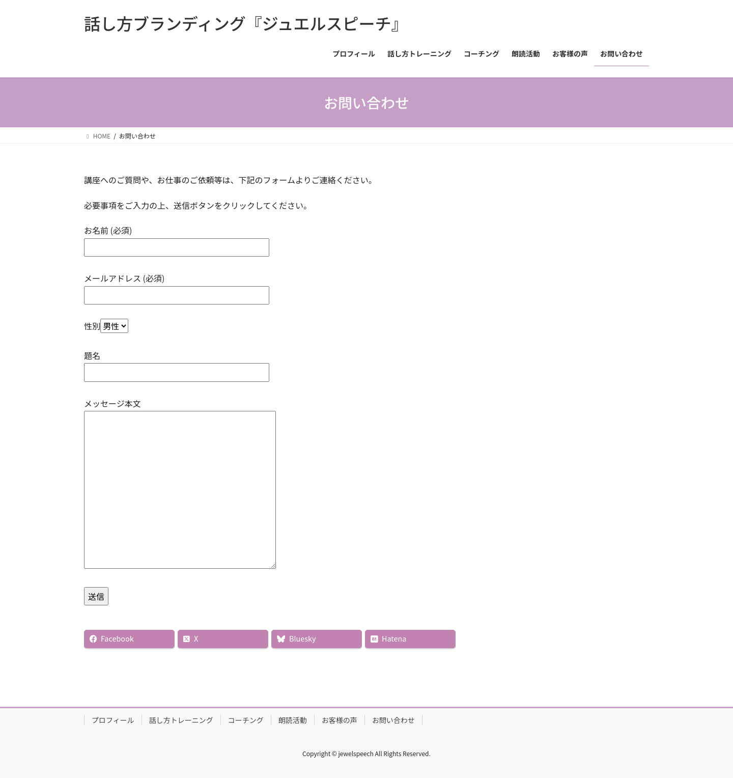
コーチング (246, 720)
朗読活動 (292, 720)
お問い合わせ (393, 720)
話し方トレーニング (181, 720)
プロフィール (113, 720)
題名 (176, 363)
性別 (106, 326)
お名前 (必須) (176, 238)
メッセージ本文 (180, 484)
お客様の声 (339, 720)
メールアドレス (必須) (176, 286)
